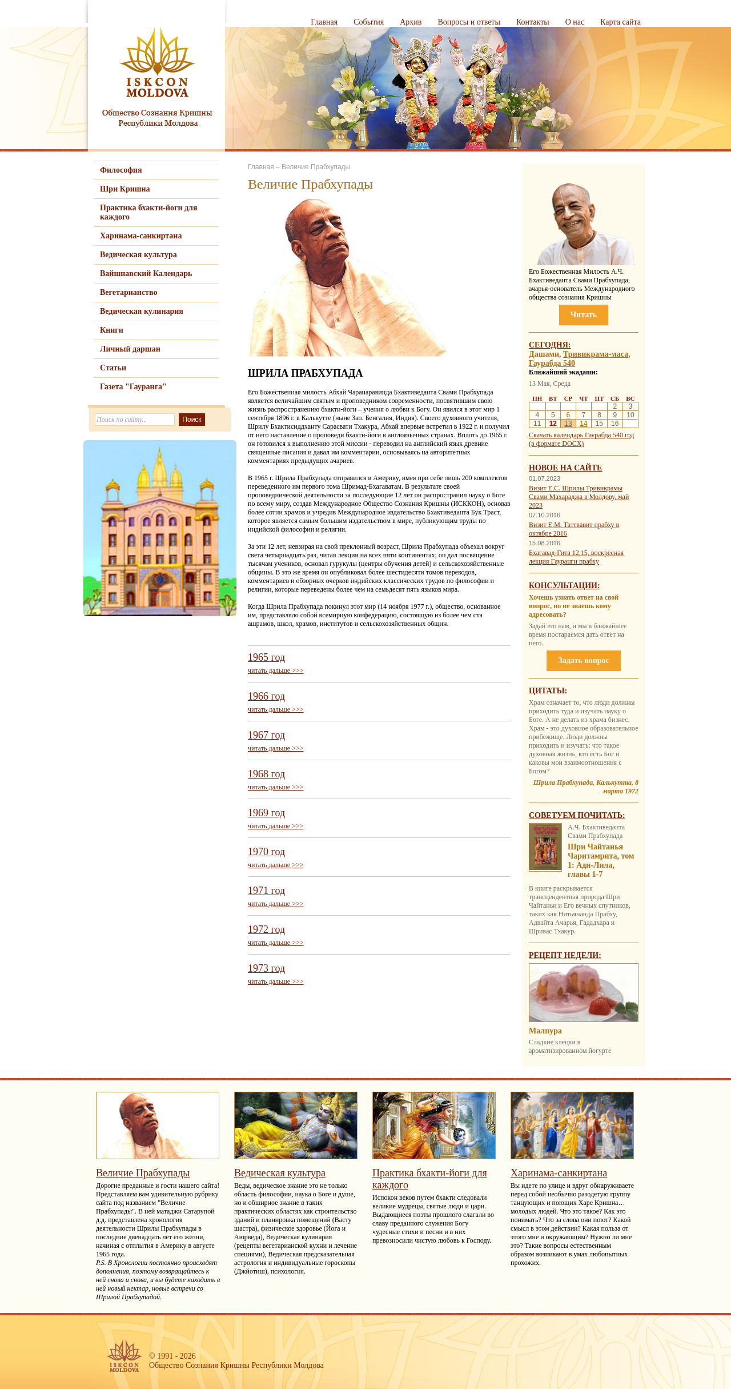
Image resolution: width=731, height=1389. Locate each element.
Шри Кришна (125, 189)
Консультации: (564, 585)
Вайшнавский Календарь (146, 273)
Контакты (532, 22)
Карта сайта (620, 22)
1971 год (266, 890)
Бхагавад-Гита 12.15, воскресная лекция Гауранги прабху (576, 557)
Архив (410, 22)
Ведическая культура (138, 254)
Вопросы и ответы (468, 22)
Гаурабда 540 (552, 363)
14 (583, 424)
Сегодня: (550, 345)
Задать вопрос (583, 660)
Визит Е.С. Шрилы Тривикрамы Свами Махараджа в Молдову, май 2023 (579, 496)
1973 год (266, 968)
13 (568, 424)
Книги (111, 330)
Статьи (113, 368)
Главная (324, 22)
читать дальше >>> (275, 670)
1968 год (266, 774)
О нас (575, 22)
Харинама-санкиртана (141, 236)
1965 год (266, 657)
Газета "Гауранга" (133, 386)
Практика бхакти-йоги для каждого (149, 212)
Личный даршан (130, 349)
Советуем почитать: (577, 815)
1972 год (266, 929)
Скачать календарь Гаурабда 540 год (581, 435)
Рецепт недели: (565, 955)
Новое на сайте (565, 468)
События (369, 22)
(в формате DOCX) (556, 444)
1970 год (266, 851)
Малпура (545, 1031)
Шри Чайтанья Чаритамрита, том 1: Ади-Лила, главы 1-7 (601, 861)
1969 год (266, 813)
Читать (584, 314)
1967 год (266, 735)
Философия (121, 170)
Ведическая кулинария (141, 311)
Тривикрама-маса (595, 354)
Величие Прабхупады (316, 167)
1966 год (266, 696)
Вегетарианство (128, 292)
